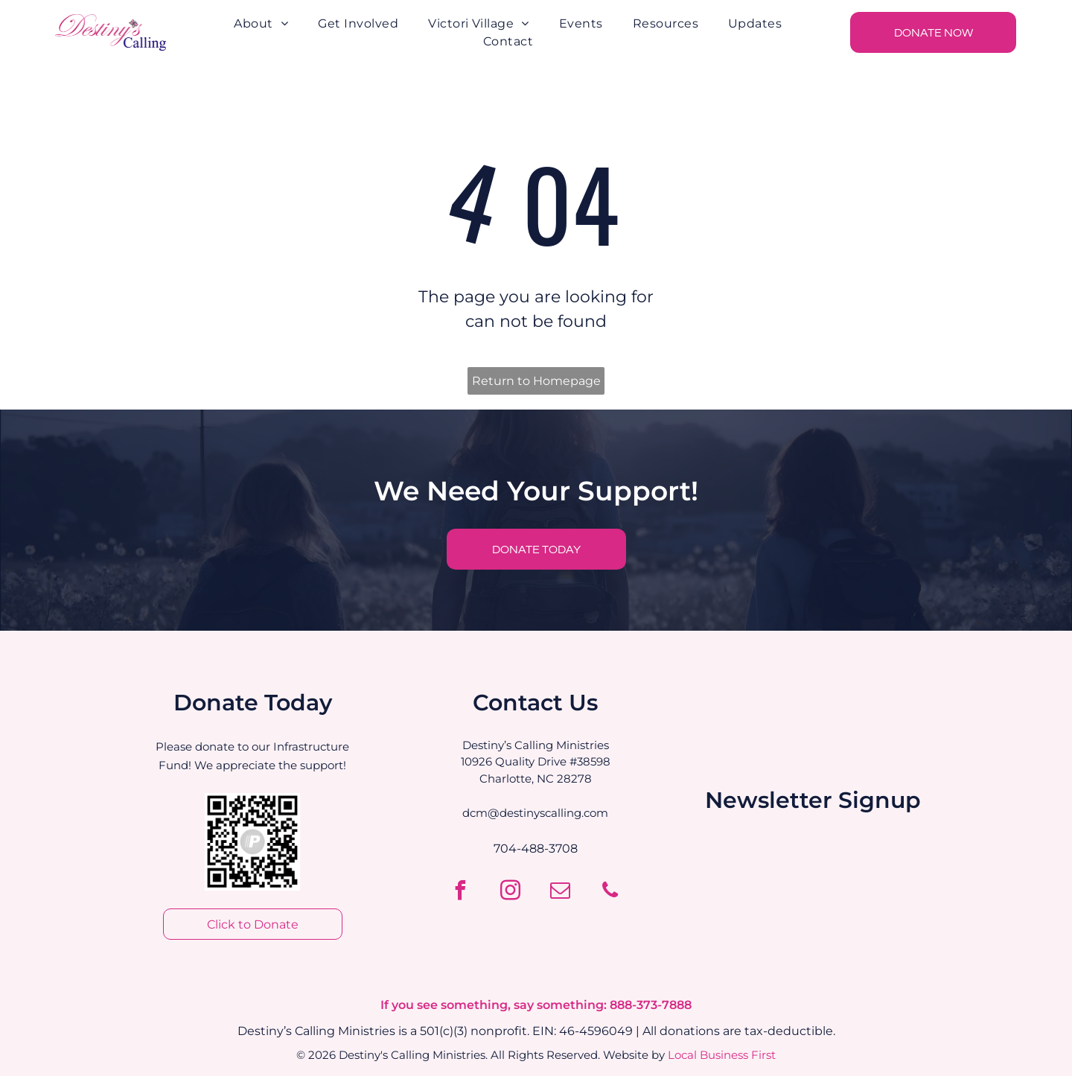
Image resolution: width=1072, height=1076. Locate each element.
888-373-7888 (651, 1005)
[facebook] (461, 892)
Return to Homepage (536, 381)
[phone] (610, 892)
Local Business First (722, 1055)
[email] (560, 892)
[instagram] (511, 892)
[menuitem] (261, 24)
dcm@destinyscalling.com (535, 813)
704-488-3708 (536, 848)
